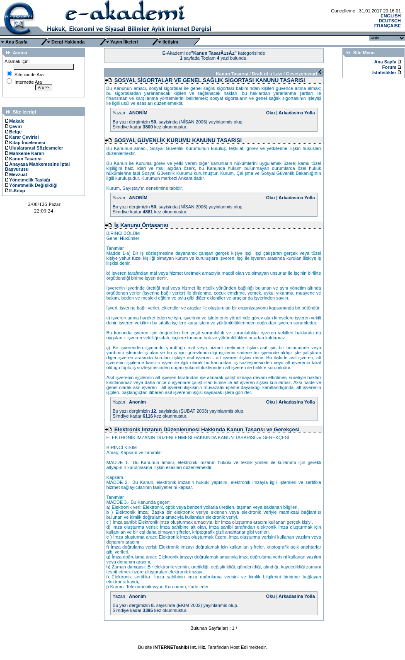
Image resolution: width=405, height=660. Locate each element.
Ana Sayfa (16, 41)
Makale (14, 120)
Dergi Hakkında (68, 41)
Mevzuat (16, 174)
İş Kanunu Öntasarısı (141, 225)
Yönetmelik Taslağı (27, 179)
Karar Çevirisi (22, 137)
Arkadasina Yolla (297, 112)
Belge (13, 131)
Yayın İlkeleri (124, 41)
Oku (270, 112)
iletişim (170, 41)
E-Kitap (15, 190)
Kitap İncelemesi (25, 142)
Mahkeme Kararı (24, 153)
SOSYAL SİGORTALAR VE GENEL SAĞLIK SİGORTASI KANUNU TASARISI (209, 80)
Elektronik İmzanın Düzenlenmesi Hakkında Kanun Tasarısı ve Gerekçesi (207, 429)
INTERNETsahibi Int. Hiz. (179, 647)
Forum (389, 67)
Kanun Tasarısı (23, 158)
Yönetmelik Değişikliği (31, 185)
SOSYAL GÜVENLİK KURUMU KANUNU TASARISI (178, 140)
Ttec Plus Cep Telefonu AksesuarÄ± (202, 652)
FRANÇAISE (387, 25)
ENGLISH (391, 15)
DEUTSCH (390, 20)
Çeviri (13, 126)
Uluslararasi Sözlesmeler (34, 147)
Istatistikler (385, 72)
